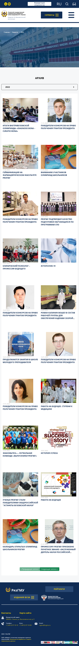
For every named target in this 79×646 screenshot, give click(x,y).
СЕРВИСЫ (51, 15)
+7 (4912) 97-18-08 (25, 624)
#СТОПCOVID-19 (48, 266)
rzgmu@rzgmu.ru (44, 624)
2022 (7, 87)
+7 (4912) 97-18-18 (12, 624)
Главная (7, 32)
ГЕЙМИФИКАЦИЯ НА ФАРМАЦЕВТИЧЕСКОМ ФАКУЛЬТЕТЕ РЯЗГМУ (20, 175)
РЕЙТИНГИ (59, 589)
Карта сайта (25, 613)
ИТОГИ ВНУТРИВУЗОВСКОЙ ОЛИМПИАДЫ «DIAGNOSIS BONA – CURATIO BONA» (19, 128)
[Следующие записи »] (49, 569)
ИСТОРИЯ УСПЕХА (49, 453)
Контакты (6, 613)
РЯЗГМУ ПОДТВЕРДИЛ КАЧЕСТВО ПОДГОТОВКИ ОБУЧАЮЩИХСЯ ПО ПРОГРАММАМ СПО (57, 222)
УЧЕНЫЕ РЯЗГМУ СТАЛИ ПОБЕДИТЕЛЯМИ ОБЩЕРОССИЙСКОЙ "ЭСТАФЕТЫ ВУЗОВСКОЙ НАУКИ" (20, 503)
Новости (15, 32)
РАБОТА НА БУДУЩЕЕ (51, 500)
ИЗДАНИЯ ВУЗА (24, 597)
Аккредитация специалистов (39, 4)
